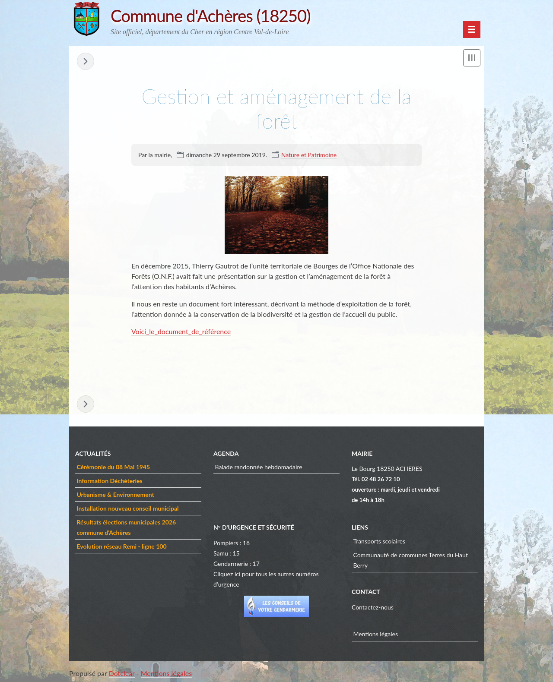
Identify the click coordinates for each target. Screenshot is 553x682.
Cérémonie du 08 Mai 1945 (113, 466)
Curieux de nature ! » (85, 61)
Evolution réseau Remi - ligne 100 (121, 546)
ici (237, 574)
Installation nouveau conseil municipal (127, 508)
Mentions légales (375, 634)
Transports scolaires (379, 541)
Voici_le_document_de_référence (181, 331)
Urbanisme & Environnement (115, 494)
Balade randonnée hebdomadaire (258, 466)
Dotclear (122, 673)
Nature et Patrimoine (309, 154)
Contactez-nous (373, 607)
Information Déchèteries (109, 480)
